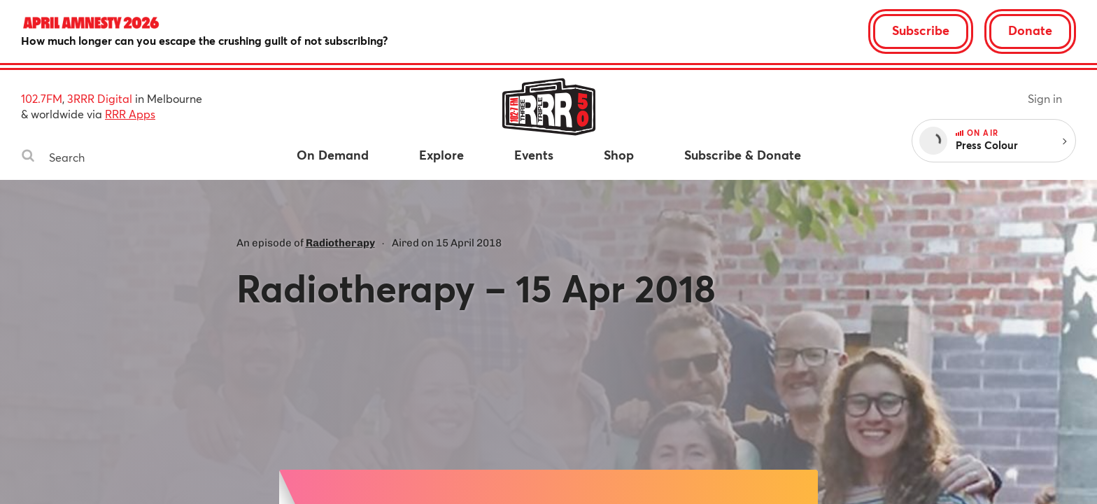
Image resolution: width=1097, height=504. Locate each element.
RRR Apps (130, 113)
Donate (1030, 30)
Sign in (1045, 98)
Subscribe (920, 30)
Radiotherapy (340, 243)
